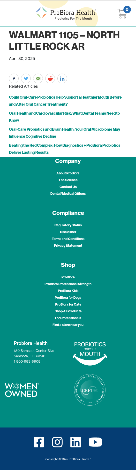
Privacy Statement (68, 245)
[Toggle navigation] (9, 13)
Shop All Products (68, 311)
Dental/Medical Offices (68, 193)
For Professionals (68, 318)
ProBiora (68, 277)
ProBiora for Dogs (68, 297)
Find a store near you (68, 325)
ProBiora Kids (68, 291)
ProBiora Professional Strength (68, 284)
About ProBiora (68, 173)
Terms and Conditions (68, 239)
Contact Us (68, 187)
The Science (68, 180)
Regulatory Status (68, 225)
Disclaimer (68, 232)
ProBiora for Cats (68, 304)
